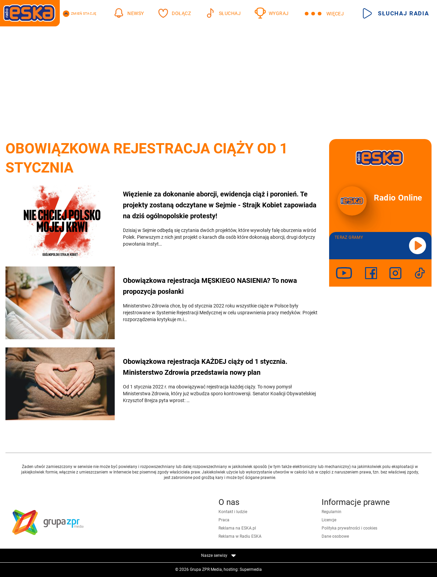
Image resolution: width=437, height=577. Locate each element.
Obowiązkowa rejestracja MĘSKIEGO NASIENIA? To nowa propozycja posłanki (210, 286)
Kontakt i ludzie (232, 511)
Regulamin (331, 511)
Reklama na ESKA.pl (237, 528)
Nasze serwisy (218, 555)
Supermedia (251, 569)
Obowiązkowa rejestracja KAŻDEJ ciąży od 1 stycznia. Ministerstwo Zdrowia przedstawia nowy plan (205, 366)
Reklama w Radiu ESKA (240, 536)
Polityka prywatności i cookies (349, 528)
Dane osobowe (335, 536)
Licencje (329, 520)
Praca (223, 520)
